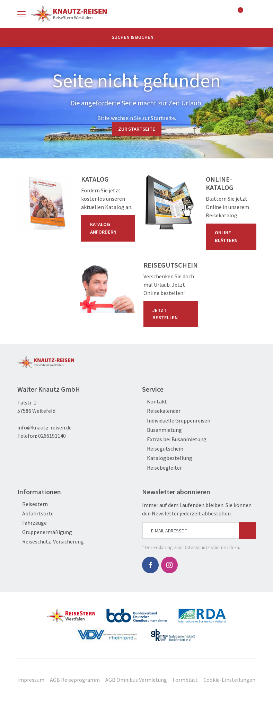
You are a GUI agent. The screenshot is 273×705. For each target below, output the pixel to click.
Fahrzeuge (32, 523)
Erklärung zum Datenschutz (181, 547)
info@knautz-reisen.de (44, 427)
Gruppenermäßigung (44, 532)
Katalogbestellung (167, 458)
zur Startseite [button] (136, 129)
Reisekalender (161, 411)
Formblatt (185, 679)
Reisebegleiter (162, 467)
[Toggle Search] (251, 13)
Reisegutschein (162, 448)
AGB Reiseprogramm (75, 679)
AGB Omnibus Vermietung (136, 679)
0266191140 (52, 435)
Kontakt (154, 401)
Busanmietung (162, 430)
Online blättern (232, 236)
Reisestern (32, 504)
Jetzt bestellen (172, 314)
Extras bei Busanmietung (174, 439)
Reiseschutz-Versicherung (50, 541)
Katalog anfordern (109, 228)
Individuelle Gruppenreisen (176, 420)
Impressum (30, 679)
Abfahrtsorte (35, 513)
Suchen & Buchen (136, 37)
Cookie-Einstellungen (229, 679)
